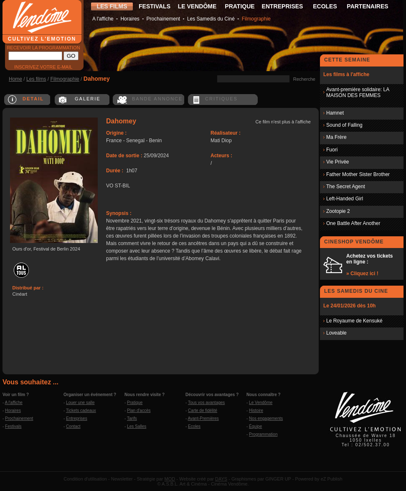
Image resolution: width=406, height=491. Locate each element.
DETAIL (33, 98)
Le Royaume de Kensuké (354, 321)
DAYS (221, 478)
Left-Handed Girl (344, 199)
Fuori (331, 150)
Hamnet (335, 113)
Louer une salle (80, 402)
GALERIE (88, 98)
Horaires (129, 19)
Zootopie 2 (338, 211)
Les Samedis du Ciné (211, 19)
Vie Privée (337, 162)
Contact (73, 426)
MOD (170, 478)
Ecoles (194, 426)
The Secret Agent (345, 186)
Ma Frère (336, 137)
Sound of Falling (344, 125)
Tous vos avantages (206, 402)
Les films (36, 79)
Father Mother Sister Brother (358, 174)
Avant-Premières (203, 418)
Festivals (13, 426)
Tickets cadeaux (81, 410)
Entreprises (76, 418)
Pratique (134, 402)
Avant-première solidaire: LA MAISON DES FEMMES (357, 92)
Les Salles (136, 426)
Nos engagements (266, 418)
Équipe (255, 426)
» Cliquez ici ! (362, 273)
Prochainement (163, 19)
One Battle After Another (353, 223)
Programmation (263, 434)
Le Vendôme (260, 402)
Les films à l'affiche (346, 74)
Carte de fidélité (202, 410)
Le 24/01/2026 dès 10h (349, 306)
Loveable (336, 333)
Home (15, 79)
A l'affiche (103, 19)
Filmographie (256, 19)
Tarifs (132, 418)
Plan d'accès (138, 410)
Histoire (256, 410)
